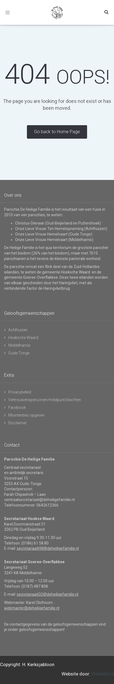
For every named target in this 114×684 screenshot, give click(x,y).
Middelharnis (19, 345)
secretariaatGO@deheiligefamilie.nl (47, 594)
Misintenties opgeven (26, 415)
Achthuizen (17, 330)
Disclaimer (17, 423)
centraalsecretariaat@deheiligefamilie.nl (39, 499)
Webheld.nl (102, 674)
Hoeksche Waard (23, 337)
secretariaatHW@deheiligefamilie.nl (48, 548)
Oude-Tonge (18, 353)
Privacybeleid (19, 392)
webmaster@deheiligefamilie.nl (31, 608)
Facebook (17, 407)
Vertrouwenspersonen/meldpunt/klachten (44, 400)
